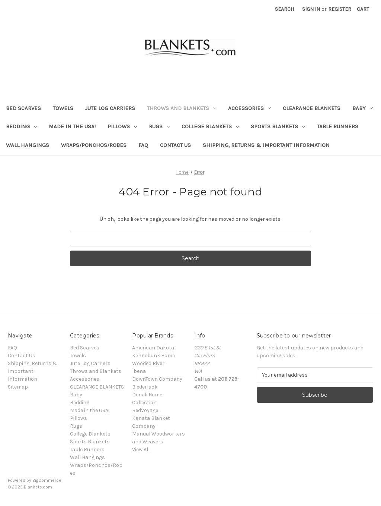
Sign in (311, 9)
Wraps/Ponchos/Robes (94, 145)
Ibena (139, 371)
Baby (362, 108)
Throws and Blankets (181, 108)
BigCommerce (46, 480)
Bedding (21, 126)
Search (284, 9)
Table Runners (337, 126)
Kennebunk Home (153, 355)
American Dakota (153, 348)
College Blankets (210, 126)
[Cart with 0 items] (363, 9)
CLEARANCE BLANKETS (311, 108)
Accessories (249, 108)
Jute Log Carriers (110, 108)
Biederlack (144, 387)
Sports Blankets (278, 126)
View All (141, 449)
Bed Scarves (23, 108)
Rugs (159, 126)
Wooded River (148, 363)
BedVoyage (145, 410)
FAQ (143, 145)
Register (339, 9)
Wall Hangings (27, 145)
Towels (63, 108)
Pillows (122, 126)
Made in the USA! (72, 126)
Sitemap (18, 387)
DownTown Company (157, 379)
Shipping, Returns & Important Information (266, 145)
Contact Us (175, 145)
